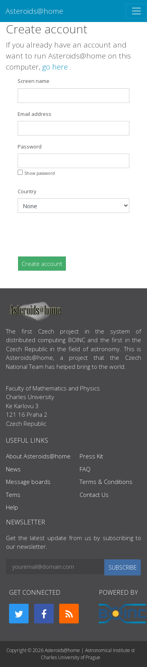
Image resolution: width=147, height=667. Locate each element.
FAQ (85, 469)
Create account (42, 264)
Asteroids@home (34, 11)
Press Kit (91, 456)
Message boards (28, 482)
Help (12, 507)
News (13, 469)
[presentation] (77, 234)
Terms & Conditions (106, 482)
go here (56, 66)
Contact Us (94, 494)
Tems (13, 494)
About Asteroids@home (38, 456)
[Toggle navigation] (136, 11)
